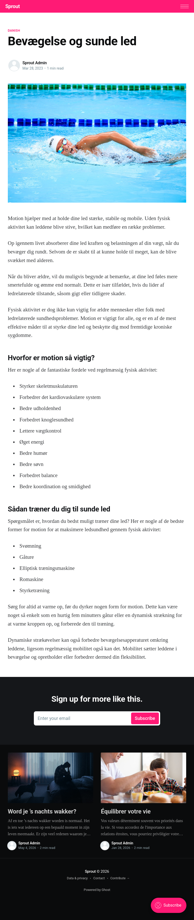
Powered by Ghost (97, 891)
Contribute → (120, 879)
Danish (14, 32)
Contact (99, 879)
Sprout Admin (34, 64)
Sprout (15, 7)
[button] (182, 7)
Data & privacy (77, 879)
